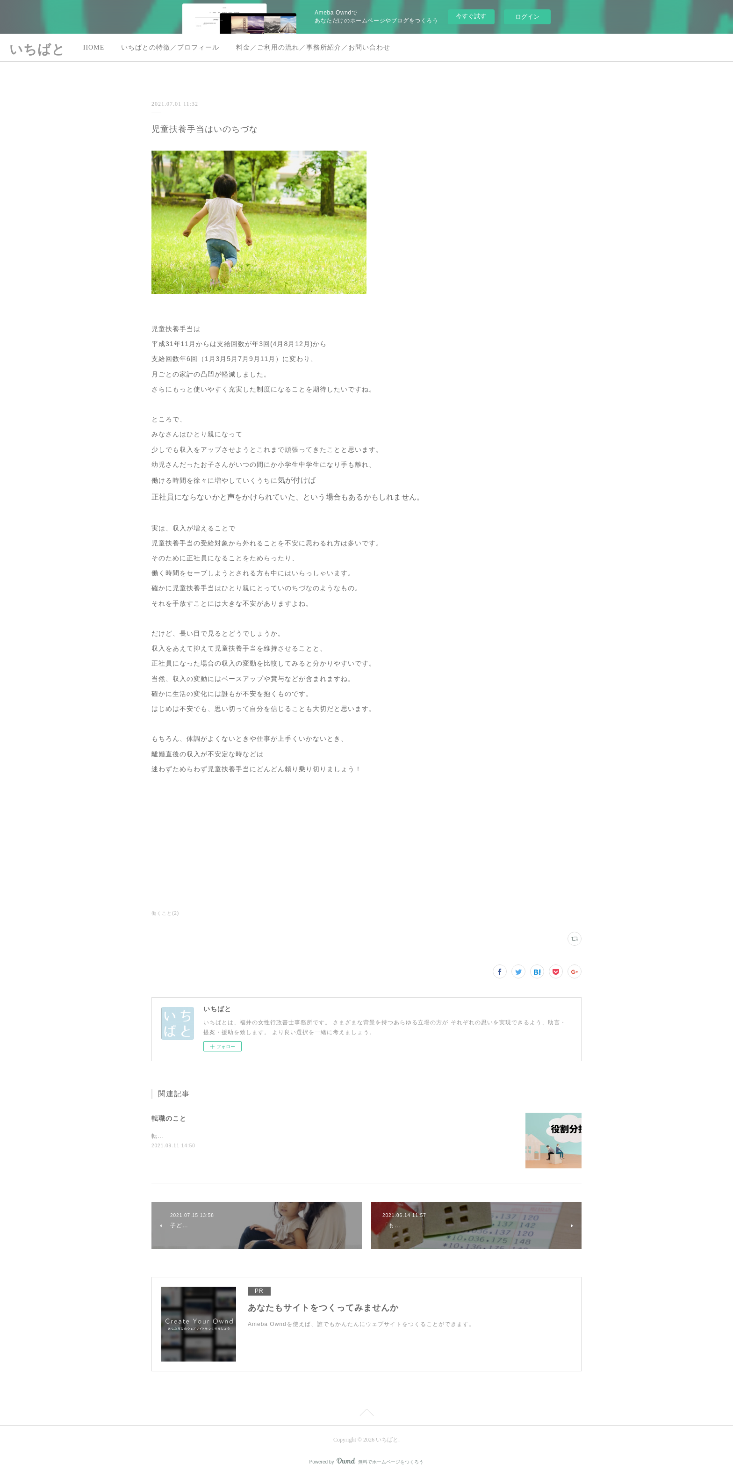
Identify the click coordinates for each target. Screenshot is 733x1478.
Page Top (366, 1414)
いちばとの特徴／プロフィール (170, 47)
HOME (93, 47)
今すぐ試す (471, 16)
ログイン (527, 16)
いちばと (37, 49)
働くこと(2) (165, 913)
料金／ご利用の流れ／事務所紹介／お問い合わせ (313, 47)
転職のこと (169, 1118)
